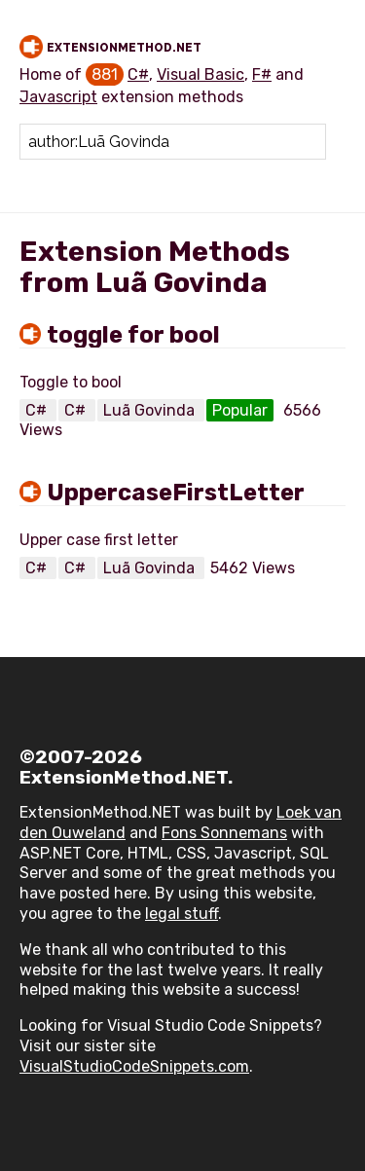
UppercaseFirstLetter (176, 492)
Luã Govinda (151, 410)
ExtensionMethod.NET (124, 48)
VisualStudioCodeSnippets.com (134, 1066)
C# (138, 74)
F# (262, 74)
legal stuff (181, 913)
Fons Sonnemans (224, 832)
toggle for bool (133, 334)
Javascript (58, 97)
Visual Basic (200, 74)
